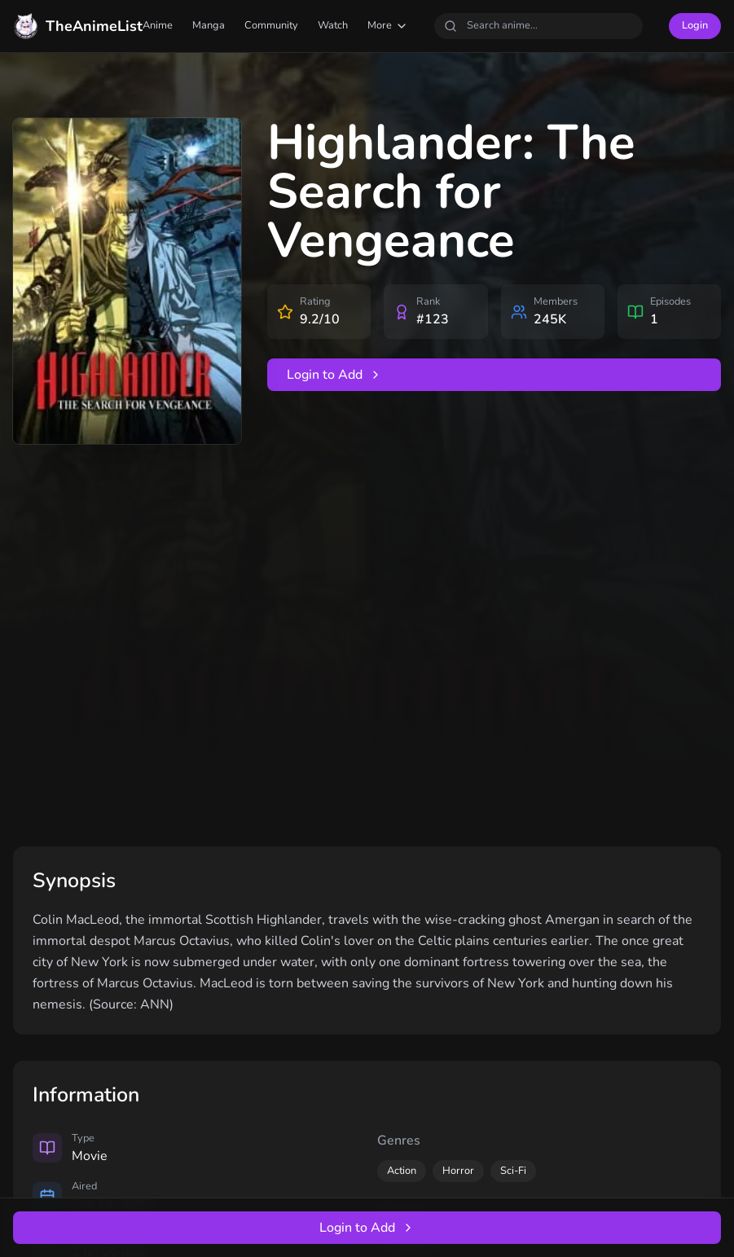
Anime (158, 25)
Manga (208, 25)
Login (695, 25)
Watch (333, 25)
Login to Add (334, 375)
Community (271, 25)
